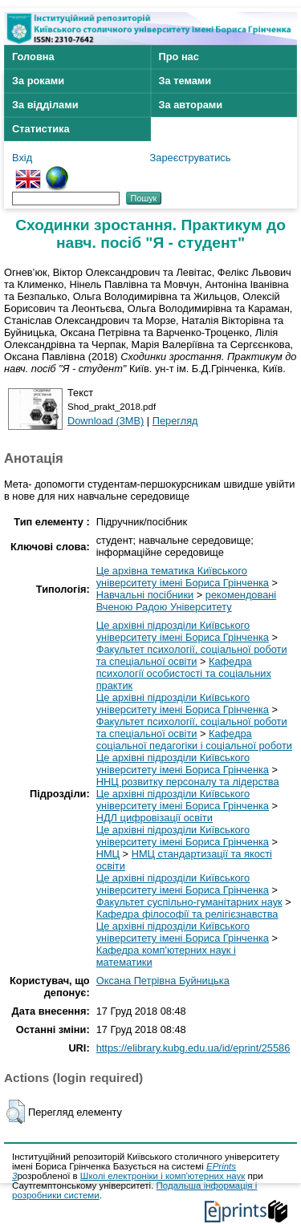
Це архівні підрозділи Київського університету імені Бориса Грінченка (182, 631)
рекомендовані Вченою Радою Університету (186, 601)
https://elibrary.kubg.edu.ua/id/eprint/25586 (193, 1048)
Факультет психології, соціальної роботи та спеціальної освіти (191, 655)
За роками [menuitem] (38, 81)
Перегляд (175, 421)
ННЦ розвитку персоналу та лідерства (187, 782)
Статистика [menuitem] (41, 129)
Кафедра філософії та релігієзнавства (187, 914)
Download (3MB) (105, 421)
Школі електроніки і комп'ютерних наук (163, 1176)
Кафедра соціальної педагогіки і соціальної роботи (194, 740)
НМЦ (108, 854)
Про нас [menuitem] (179, 57)
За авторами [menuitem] (191, 105)
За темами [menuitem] (185, 81)
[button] (15, 1112)
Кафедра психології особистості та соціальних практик (183, 673)
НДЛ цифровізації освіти (154, 818)
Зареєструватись (190, 158)
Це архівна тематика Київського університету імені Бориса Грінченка (182, 577)
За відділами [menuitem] (45, 105)
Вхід (22, 158)
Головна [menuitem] (33, 57)
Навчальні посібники (145, 595)
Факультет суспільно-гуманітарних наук (189, 902)
